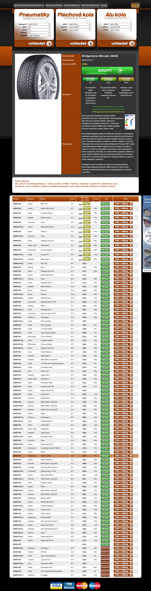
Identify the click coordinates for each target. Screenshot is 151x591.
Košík (135, 5)
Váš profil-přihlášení (72, 5)
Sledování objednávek (90, 5)
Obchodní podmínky (54, 5)
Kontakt (104, 5)
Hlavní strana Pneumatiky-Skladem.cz (29, 5)
